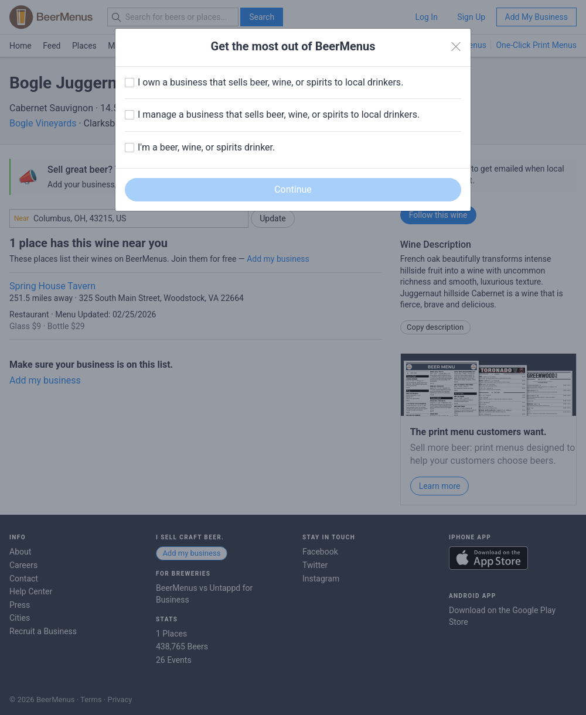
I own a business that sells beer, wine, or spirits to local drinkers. (270, 82)
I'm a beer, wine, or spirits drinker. (206, 147)
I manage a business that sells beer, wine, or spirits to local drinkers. (279, 114)
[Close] (456, 47)
